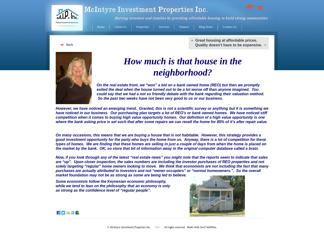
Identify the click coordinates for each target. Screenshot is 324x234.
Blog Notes (206, 27)
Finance (184, 27)
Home (101, 27)
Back (69, 44)
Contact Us (230, 27)
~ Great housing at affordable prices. (224, 40)
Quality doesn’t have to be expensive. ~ (228, 45)
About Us (121, 27)
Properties (142, 27)
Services (164, 27)
